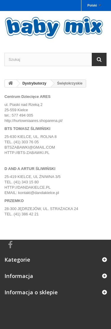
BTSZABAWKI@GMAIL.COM (29, 147)
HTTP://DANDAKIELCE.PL (27, 187)
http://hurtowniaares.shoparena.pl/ (33, 120)
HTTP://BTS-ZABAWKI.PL (26, 152)
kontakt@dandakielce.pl (38, 192)
